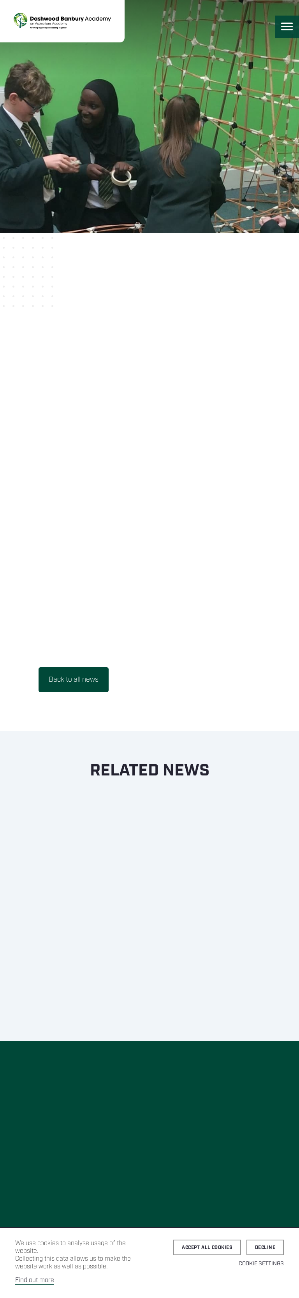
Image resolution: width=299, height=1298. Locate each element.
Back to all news (73, 679)
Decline (265, 1248)
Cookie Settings (261, 1263)
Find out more (34, 1280)
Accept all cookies (207, 1248)
